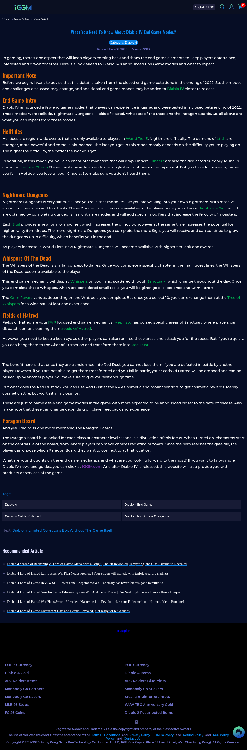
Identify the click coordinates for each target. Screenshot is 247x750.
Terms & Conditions (106, 735)
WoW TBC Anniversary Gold (149, 705)
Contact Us (132, 738)
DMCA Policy (164, 735)
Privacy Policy (140, 735)
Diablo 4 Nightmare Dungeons (146, 516)
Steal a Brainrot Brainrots (147, 697)
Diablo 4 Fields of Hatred (23, 516)
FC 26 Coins (15, 712)
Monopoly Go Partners (24, 689)
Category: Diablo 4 (123, 42)
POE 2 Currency (18, 665)
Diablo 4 (11, 504)
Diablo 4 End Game (138, 504)
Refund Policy (193, 735)
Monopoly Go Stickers (144, 689)
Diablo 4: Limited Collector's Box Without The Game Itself (62, 530)
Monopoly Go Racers (23, 697)
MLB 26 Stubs (17, 705)
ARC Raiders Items (21, 681)
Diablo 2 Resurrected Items (149, 712)
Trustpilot (123, 631)
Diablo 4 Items (138, 673)
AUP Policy (221, 735)
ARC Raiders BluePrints (145, 681)
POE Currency (137, 665)
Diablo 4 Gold (17, 673)
